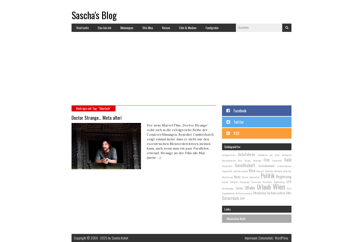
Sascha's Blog (94, 15)
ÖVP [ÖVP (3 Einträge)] (242, 198)
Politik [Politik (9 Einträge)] (268, 175)
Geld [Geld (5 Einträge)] (287, 159)
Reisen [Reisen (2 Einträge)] (225, 182)
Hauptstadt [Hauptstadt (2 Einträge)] (227, 171)
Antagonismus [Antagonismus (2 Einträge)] (228, 155)
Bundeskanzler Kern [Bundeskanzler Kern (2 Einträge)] (232, 160)
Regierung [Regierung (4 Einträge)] (283, 176)
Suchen (286, 28)
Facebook (240, 110)
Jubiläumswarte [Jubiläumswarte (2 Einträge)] (240, 171)
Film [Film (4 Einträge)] (267, 160)
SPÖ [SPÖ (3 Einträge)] (288, 181)
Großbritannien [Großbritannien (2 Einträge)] (284, 166)
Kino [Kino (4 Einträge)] (252, 170)
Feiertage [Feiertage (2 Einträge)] (257, 160)
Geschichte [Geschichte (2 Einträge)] (227, 166)
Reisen (166, 27)
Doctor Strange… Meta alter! (97, 117)
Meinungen (126, 27)
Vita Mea (147, 27)
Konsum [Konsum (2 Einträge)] (260, 171)
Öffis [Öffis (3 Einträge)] (288, 192)
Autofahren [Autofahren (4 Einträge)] (246, 154)
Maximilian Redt (236, 218)
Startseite (82, 27)
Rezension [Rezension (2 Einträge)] (256, 182)
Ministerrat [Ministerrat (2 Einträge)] (227, 177)
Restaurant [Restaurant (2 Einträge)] (245, 182)
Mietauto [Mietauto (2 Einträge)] (278, 171)
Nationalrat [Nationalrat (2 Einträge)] (254, 177)
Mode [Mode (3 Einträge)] (237, 176)
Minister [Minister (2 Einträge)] (287, 171)
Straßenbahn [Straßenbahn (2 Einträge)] (228, 188)
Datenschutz (266, 237)
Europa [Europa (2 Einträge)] (247, 160)
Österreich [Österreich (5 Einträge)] (230, 198)
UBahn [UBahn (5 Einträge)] (250, 187)
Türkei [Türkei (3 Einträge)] (239, 188)
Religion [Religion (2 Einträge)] (234, 182)
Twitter (239, 122)
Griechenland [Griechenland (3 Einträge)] (266, 165)
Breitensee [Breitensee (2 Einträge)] (286, 155)
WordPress (281, 237)
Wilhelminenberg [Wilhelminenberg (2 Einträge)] (244, 193)
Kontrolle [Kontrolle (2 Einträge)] (269, 171)
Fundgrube (212, 27)
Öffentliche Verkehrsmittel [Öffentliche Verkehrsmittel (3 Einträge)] (269, 192)
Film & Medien (187, 27)
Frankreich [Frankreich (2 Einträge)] (277, 160)
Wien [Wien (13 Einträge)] (279, 186)
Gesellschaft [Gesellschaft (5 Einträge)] (245, 165)
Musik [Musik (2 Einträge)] (245, 177)
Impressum (251, 237)
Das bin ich (104, 27)
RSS (236, 133)
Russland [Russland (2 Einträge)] (267, 182)
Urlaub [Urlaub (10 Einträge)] (264, 186)
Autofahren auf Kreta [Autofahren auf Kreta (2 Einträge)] (268, 155)
